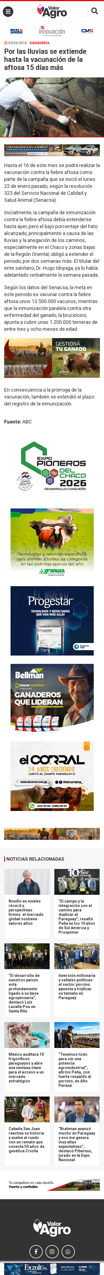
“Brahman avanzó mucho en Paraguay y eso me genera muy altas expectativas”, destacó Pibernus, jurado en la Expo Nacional (77, 1144)
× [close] (94, 1266)
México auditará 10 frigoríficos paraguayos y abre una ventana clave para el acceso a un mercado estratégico (26, 1067)
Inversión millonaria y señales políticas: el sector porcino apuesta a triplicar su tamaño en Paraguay (77, 986)
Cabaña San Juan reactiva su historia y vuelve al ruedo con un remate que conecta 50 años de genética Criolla (26, 1140)
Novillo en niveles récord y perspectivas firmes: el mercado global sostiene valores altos (26, 912)
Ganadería (39, 43)
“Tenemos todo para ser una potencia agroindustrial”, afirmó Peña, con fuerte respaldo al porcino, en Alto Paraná (75, 1070)
